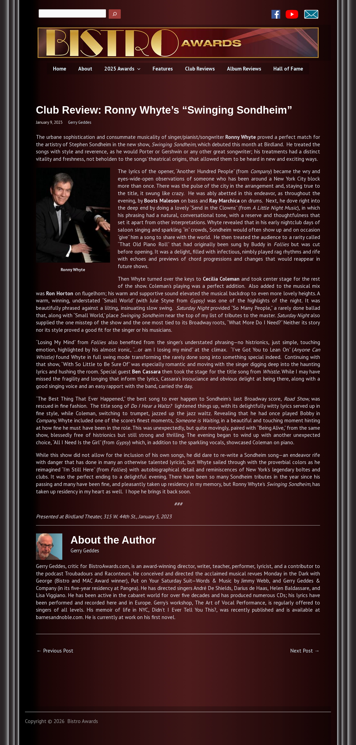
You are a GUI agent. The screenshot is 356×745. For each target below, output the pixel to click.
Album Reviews (243, 68)
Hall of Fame (286, 68)
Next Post (304, 650)
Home (61, 68)
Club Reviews (199, 68)
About (86, 68)
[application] (138, 68)
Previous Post (55, 650)
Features (163, 68)
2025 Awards (123, 68)
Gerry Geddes (79, 122)
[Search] (115, 14)
